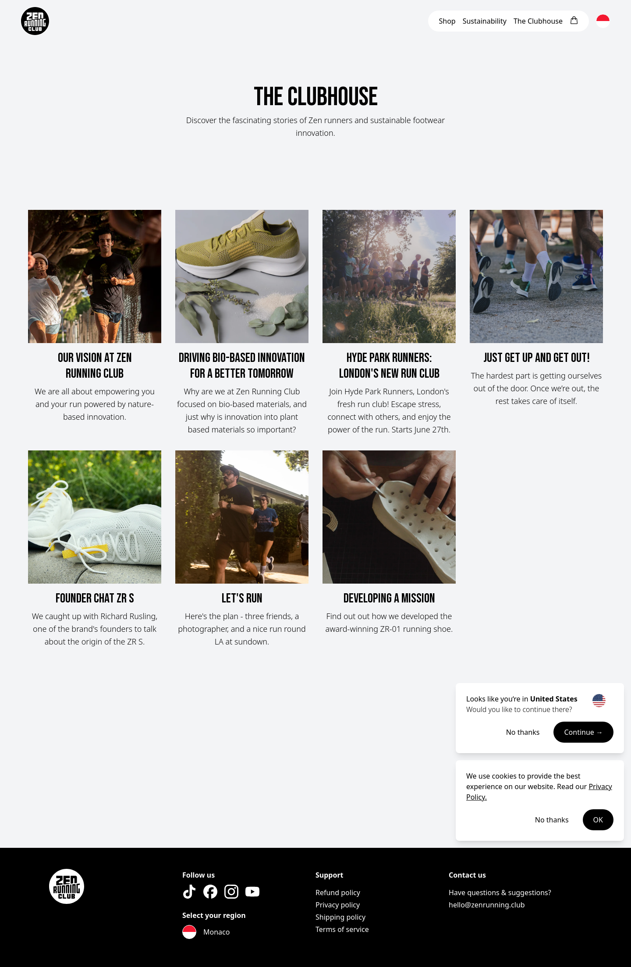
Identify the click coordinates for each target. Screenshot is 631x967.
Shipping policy (340, 917)
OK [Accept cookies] (598, 820)
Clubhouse (538, 21)
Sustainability (485, 21)
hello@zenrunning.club (487, 905)
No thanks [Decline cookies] (552, 820)
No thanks (523, 732)
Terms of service (342, 929)
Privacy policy (338, 905)
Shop (447, 21)
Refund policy (338, 892)
